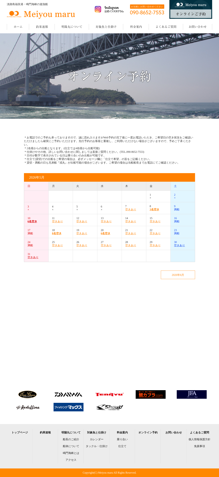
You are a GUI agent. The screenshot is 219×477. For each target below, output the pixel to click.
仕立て (122, 446)
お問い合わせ (173, 432)
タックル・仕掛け (97, 446)
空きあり (130, 209)
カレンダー (97, 439)
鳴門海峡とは (71, 453)
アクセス (71, 459)
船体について (71, 446)
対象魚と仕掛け (96, 432)
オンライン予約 (148, 432)
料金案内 (122, 432)
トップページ (19, 432)
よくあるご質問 (199, 432)
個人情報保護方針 (199, 439)
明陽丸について (71, 432)
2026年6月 (178, 274)
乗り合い (122, 439)
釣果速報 (45, 432)
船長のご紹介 (71, 439)
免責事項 (199, 446)
